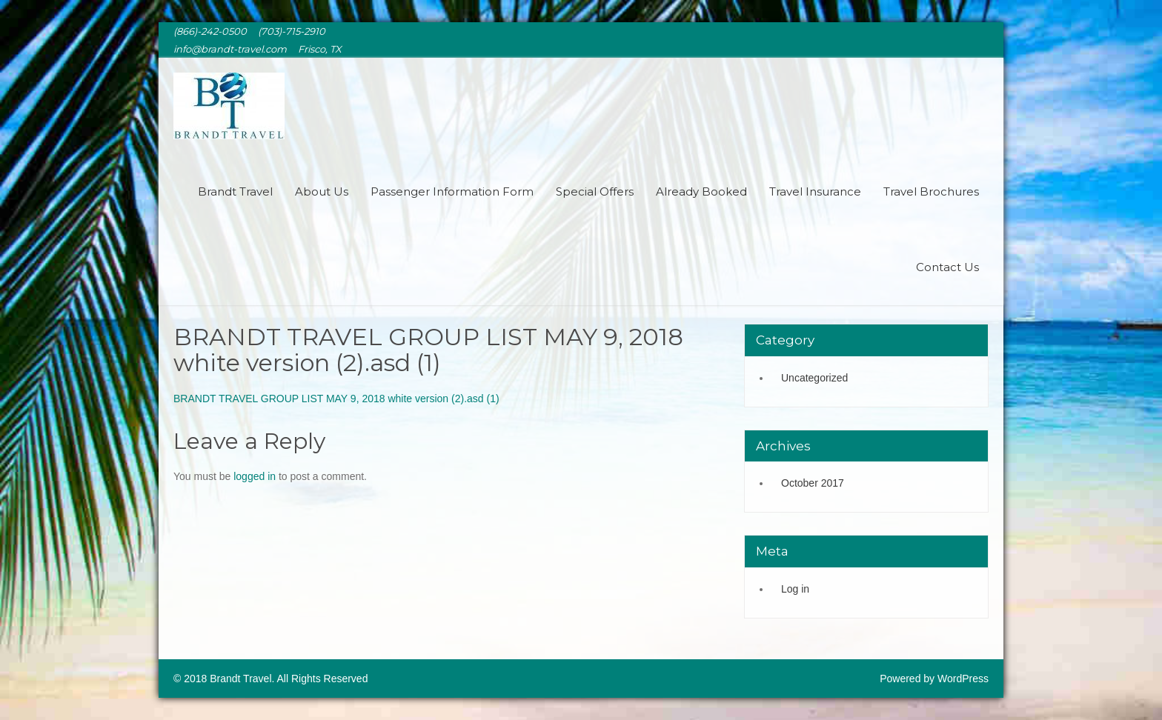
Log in (795, 589)
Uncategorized (814, 378)
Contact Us (947, 267)
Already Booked (701, 191)
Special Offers (595, 191)
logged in (254, 476)
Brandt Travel (235, 191)
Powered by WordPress (934, 678)
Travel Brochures (931, 191)
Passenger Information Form (452, 191)
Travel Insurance (815, 191)
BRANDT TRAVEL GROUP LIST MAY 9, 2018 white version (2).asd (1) (336, 398)
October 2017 (812, 483)
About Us (321, 191)
